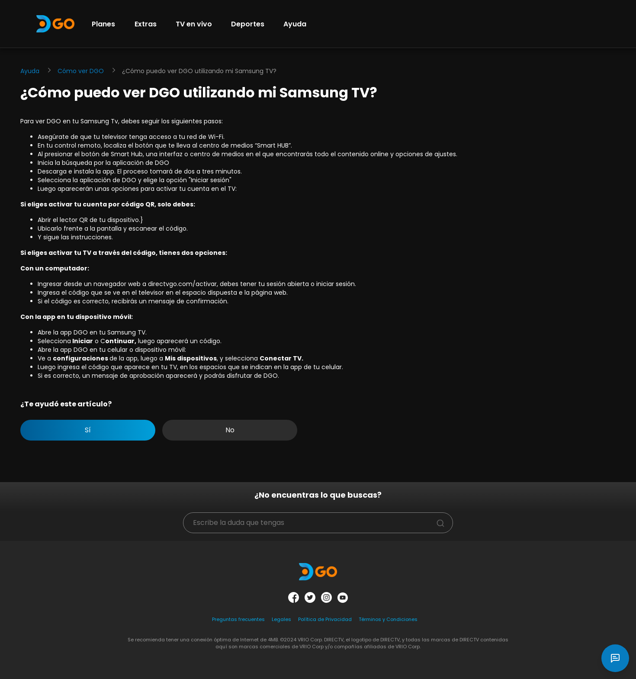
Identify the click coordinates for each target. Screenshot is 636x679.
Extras (146, 24)
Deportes (247, 24)
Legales (281, 619)
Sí (88, 430)
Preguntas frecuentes (238, 619)
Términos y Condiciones (388, 619)
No (229, 430)
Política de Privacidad (325, 619)
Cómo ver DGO (81, 71)
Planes (103, 24)
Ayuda (294, 24)
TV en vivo (194, 24)
